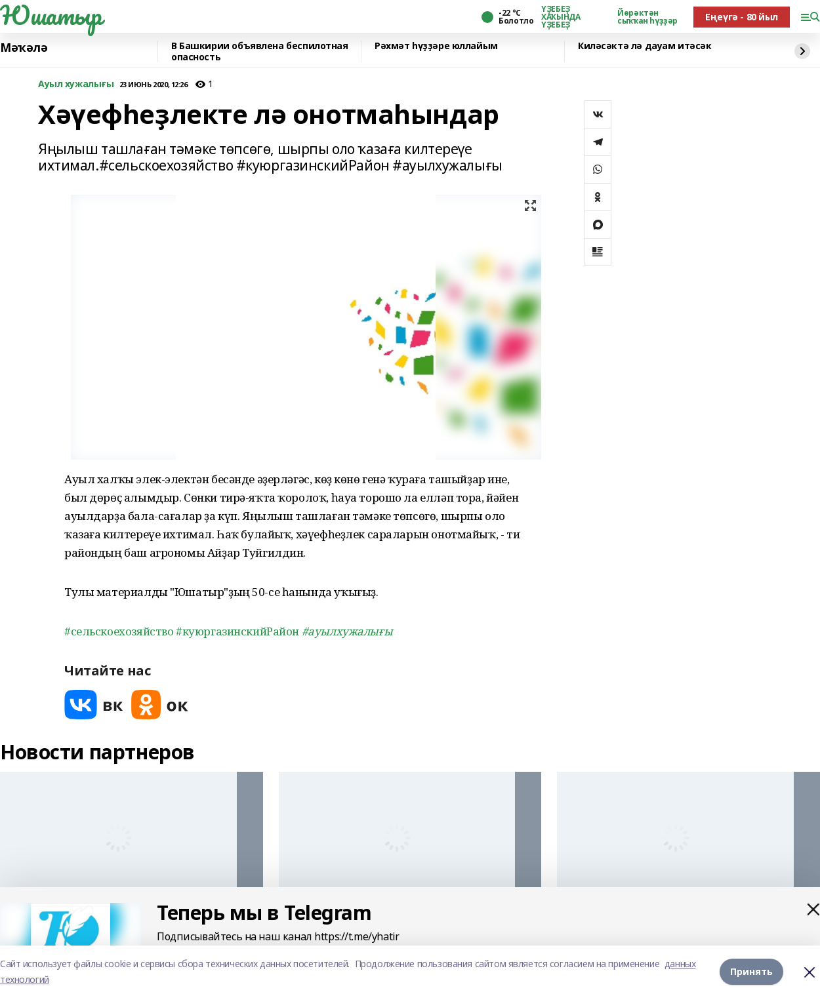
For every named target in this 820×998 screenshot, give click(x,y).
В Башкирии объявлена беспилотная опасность (259, 51)
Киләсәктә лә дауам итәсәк (645, 46)
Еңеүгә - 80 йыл (741, 16)
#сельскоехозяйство (120, 631)
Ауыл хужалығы (76, 84)
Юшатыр (50, 15)
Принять (751, 971)
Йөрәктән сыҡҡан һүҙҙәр (647, 17)
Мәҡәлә (23, 48)
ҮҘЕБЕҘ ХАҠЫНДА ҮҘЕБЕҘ (560, 17)
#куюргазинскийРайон (239, 631)
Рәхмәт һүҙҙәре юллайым (436, 46)
